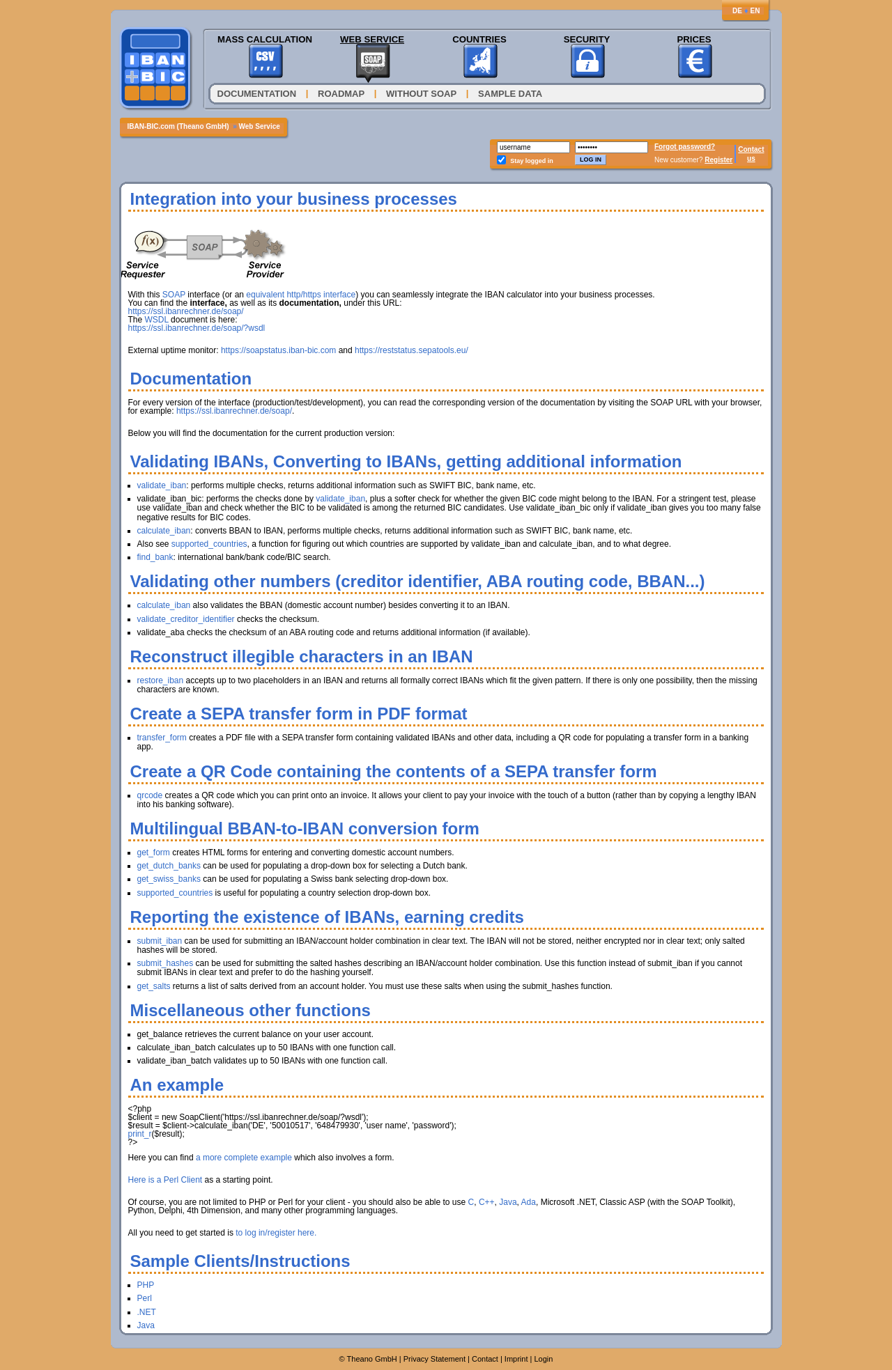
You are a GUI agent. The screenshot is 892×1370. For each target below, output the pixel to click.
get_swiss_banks (169, 879)
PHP (146, 1285)
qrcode (150, 795)
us (751, 158)
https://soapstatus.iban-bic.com (278, 350)
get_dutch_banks (169, 866)
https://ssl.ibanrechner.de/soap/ (186, 311)
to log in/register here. (276, 1233)
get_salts (154, 986)
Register (718, 160)
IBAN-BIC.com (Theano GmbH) (178, 126)
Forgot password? (684, 146)
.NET (146, 1312)
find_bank (155, 557)
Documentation (257, 93)
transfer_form (162, 737)
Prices (694, 39)
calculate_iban (164, 531)
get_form (153, 852)
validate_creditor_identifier (186, 619)
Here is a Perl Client (165, 1180)
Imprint (516, 1359)
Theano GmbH (372, 1359)
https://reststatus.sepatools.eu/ (411, 350)
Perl (144, 1298)
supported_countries (209, 544)
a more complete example (244, 1157)
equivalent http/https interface (300, 294)
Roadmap (341, 93)
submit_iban (160, 941)
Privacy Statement (434, 1359)
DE (737, 11)
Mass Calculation (264, 39)
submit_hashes (165, 963)
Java (507, 1202)
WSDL (157, 320)
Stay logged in (531, 160)
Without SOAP (421, 93)
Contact (751, 149)
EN (755, 11)
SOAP (173, 294)
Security (587, 39)
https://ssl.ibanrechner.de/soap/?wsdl (197, 328)
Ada (528, 1202)
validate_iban (162, 485)
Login (543, 1359)
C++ (487, 1202)
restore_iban (160, 680)
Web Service (372, 39)
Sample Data (510, 93)
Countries (479, 39)
